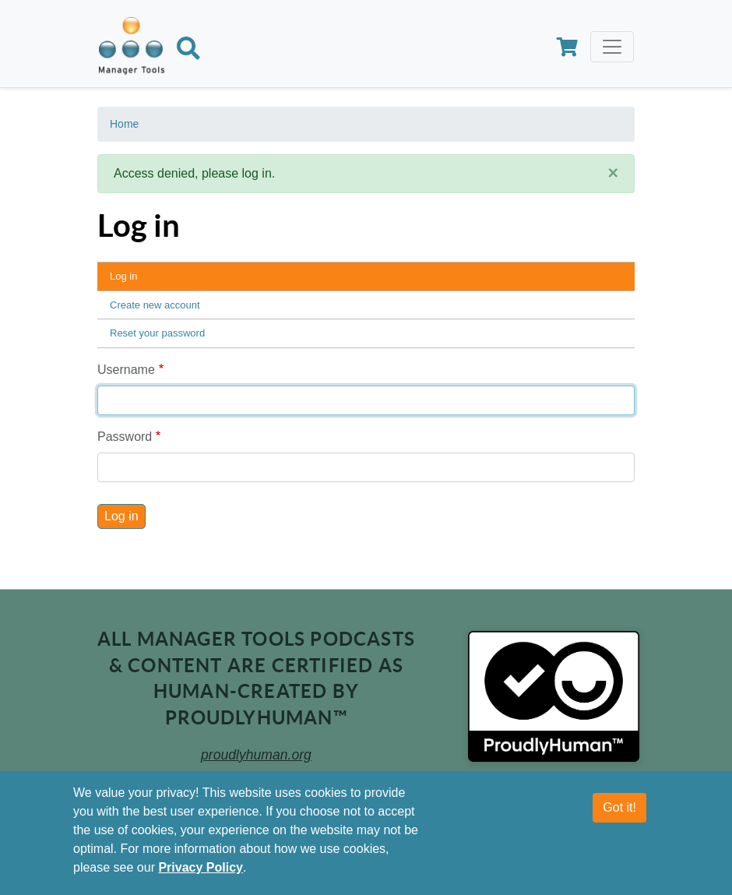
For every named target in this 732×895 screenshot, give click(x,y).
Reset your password (157, 333)
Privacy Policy (200, 867)
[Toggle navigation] (612, 46)
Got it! (619, 807)
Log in (123, 276)
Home (124, 124)
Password (124, 436)
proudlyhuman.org (256, 755)
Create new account (155, 305)
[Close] (613, 173)
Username (126, 369)
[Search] (188, 51)
